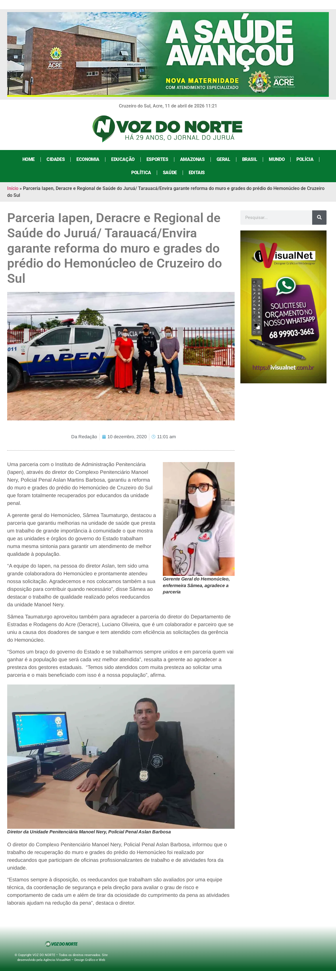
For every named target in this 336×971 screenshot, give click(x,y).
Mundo (277, 159)
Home (28, 159)
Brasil (249, 159)
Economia (87, 159)
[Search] (319, 217)
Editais (197, 172)
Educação (123, 159)
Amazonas (192, 159)
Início (12, 188)
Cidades (56, 159)
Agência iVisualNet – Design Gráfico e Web (74, 960)
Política (141, 172)
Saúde (170, 172)
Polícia (304, 159)
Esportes (157, 159)
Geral (223, 159)
